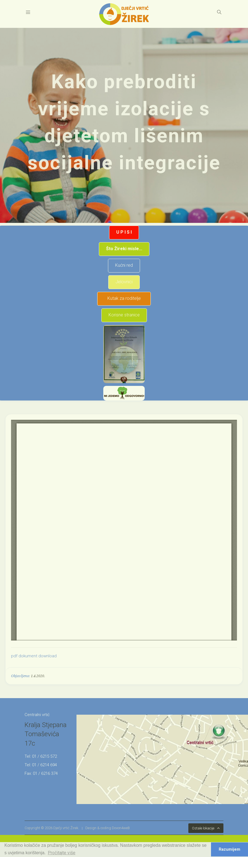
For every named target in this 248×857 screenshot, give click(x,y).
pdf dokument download (34, 655)
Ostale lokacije (203, 828)
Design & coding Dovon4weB (107, 828)
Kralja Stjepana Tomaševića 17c (46, 734)
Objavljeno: (20, 676)
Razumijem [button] (229, 849)
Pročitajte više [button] (61, 852)
